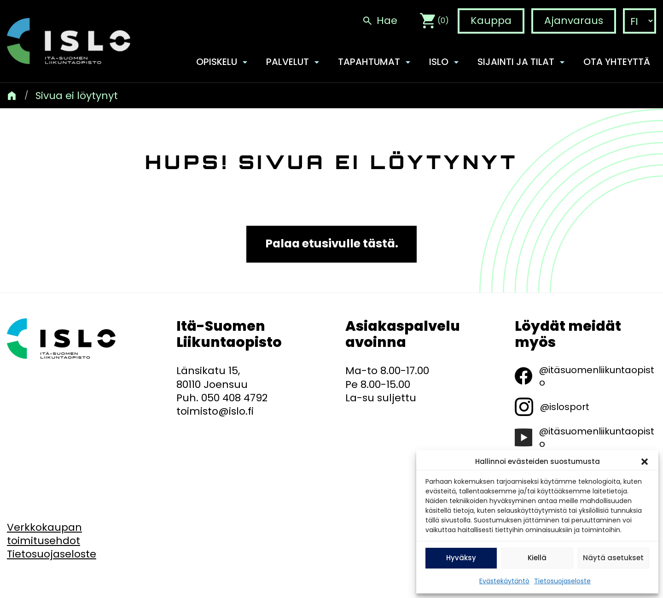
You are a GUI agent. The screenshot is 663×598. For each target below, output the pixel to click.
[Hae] (379, 21)
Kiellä (537, 558)
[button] (644, 461)
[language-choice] (639, 21)
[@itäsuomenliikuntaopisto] (586, 376)
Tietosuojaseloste (562, 581)
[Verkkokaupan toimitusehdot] (44, 534)
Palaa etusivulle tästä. (332, 244)
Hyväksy (461, 558)
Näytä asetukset (613, 558)
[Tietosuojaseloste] (51, 554)
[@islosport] (552, 407)
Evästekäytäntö (504, 581)
